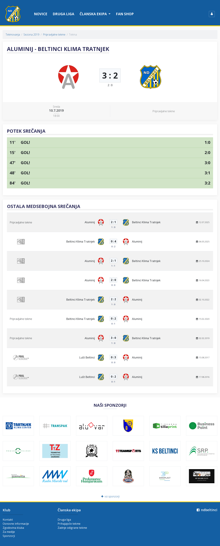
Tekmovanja (13, 34)
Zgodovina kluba (13, 528)
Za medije (9, 532)
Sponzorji (9, 536)
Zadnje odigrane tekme (72, 528)
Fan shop (125, 14)
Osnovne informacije (16, 524)
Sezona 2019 (31, 34)
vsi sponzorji (110, 496)
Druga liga (63, 14)
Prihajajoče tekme (69, 524)
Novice (40, 14)
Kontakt (8, 519)
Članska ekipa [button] (94, 14)
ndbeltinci (206, 510)
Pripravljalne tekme (54, 34)
